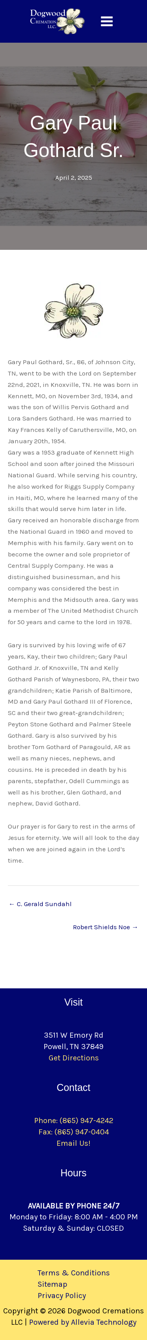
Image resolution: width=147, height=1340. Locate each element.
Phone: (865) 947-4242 (73, 1120)
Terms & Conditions (74, 1272)
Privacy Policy (62, 1295)
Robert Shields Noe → (105, 927)
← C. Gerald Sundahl (40, 904)
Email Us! (73, 1143)
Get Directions (74, 1057)
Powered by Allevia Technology (82, 1322)
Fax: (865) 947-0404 (73, 1131)
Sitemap (52, 1284)
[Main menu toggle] (107, 21)
